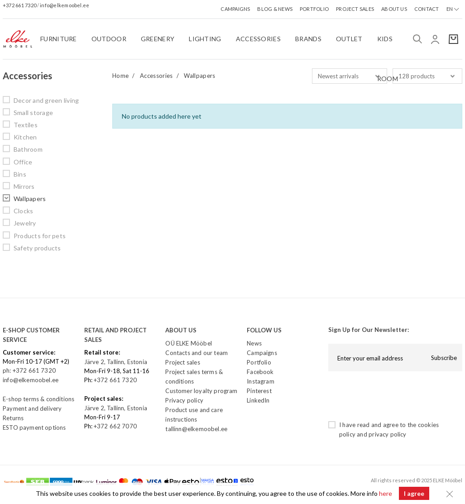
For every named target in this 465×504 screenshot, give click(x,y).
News (254, 343)
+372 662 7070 (115, 426)
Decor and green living (46, 100)
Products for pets (40, 236)
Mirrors (24, 186)
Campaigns (262, 352)
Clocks (23, 211)
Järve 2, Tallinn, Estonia (115, 361)
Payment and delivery (32, 408)
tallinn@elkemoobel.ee (196, 428)
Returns (13, 418)
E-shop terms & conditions (38, 399)
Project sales (182, 362)
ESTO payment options (34, 427)
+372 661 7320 (20, 5)
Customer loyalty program (201, 390)
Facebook (260, 371)
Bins (20, 174)
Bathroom (28, 149)
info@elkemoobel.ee (64, 5)
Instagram (260, 381)
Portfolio (259, 362)
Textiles (26, 125)
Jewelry (25, 223)
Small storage (33, 112)
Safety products (37, 248)
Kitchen (25, 137)
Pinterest (259, 390)
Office (23, 162)
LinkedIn (258, 400)
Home (120, 75)
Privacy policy (184, 400)
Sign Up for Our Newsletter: (368, 329)
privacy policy (387, 434)
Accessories (156, 75)
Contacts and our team (196, 352)
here (385, 493)
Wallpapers (30, 198)
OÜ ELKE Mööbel (188, 343)
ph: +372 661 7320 (30, 370)
